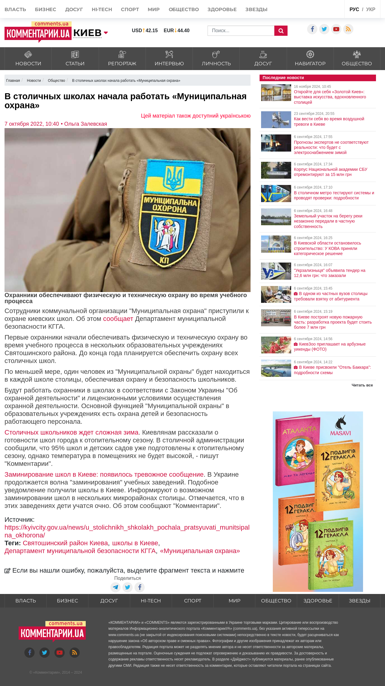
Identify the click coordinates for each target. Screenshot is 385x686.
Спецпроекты (325, 9)
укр (370, 9)
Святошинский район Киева (65, 543)
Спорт (130, 9)
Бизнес (45, 9)
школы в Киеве (135, 543)
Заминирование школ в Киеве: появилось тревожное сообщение (104, 474)
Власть (15, 9)
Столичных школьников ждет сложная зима (71, 432)
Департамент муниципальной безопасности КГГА (80, 551)
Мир (154, 9)
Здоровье (222, 9)
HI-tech (102, 9)
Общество (184, 9)
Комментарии (46, 672)
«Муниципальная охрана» (200, 551)
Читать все (362, 385)
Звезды (256, 9)
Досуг (74, 9)
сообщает (118, 318)
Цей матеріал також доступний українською (196, 116)
